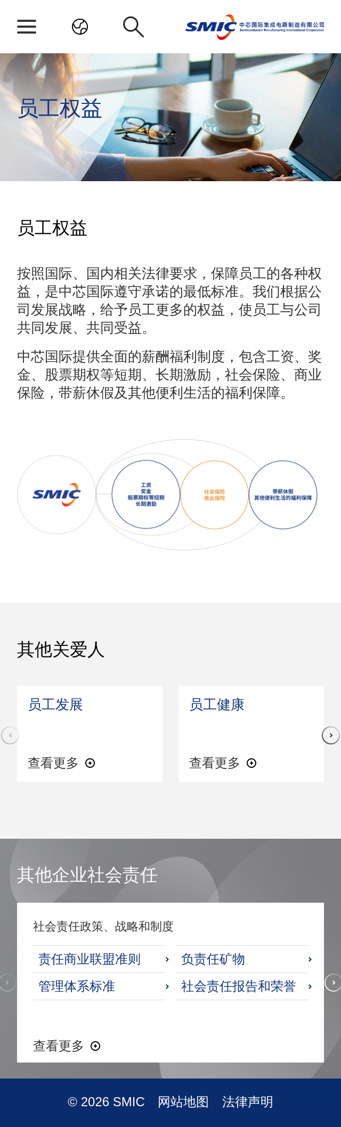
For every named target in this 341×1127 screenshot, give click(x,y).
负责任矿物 (213, 959)
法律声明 (247, 1101)
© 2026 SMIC (108, 1101)
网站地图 (185, 1101)
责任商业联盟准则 (89, 959)
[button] (331, 735)
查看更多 (53, 763)
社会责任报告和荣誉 (238, 986)
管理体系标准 (76, 986)
